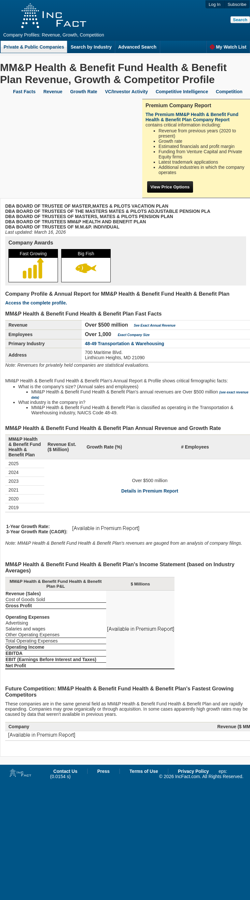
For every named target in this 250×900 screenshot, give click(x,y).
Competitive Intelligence (182, 91)
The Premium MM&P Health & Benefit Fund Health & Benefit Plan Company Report (192, 117)
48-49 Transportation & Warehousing (124, 343)
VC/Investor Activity (126, 91)
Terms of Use (144, 771)
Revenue (52, 91)
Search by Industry (91, 47)
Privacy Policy (193, 771)
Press (103, 771)
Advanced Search (137, 47)
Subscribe (237, 4)
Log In (214, 4)
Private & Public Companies (34, 47)
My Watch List (228, 47)
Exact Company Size (134, 335)
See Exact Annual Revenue (154, 325)
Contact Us (65, 771)
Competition (229, 91)
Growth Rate (83, 91)
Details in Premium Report (149, 491)
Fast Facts (24, 91)
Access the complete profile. (36, 302)
